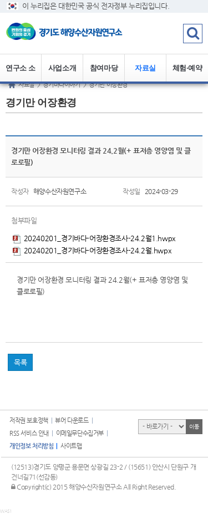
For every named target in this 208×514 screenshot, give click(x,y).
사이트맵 (71, 446)
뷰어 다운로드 (71, 420)
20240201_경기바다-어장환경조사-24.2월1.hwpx (94, 238)
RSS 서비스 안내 (29, 433)
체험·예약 (187, 68)
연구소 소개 (20, 73)
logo (69, 33)
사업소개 (62, 68)
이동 (194, 427)
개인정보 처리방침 (31, 446)
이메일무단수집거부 (80, 433)
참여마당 (104, 68)
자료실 (145, 68)
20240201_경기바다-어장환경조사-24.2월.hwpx (92, 250)
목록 (20, 362)
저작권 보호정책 (28, 420)
